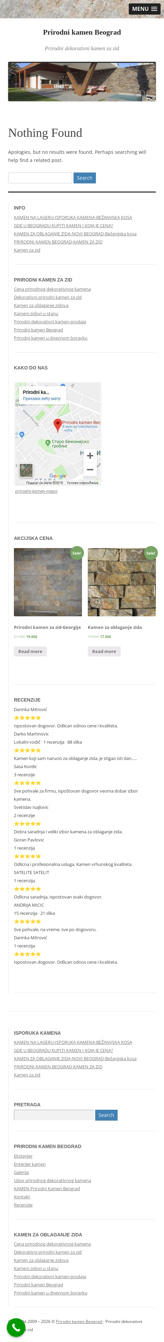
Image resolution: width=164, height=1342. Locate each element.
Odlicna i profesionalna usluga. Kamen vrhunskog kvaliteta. (73, 864)
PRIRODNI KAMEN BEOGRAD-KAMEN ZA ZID (58, 242)
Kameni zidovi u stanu (36, 313)
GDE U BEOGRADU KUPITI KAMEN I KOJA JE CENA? (63, 225)
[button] (145, 9)
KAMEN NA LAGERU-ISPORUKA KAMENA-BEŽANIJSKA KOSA (73, 217)
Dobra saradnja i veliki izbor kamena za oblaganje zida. (68, 832)
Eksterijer (23, 1156)
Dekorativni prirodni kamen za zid (48, 297)
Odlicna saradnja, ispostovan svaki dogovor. (58, 897)
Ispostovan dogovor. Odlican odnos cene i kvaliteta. (66, 726)
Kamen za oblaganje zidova (41, 305)
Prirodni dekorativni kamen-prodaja (50, 322)
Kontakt (22, 1197)
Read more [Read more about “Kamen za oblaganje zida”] (104, 651)
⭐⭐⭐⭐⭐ (27, 823)
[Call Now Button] (16, 1327)
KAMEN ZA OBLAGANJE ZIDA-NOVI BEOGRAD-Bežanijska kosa (75, 234)
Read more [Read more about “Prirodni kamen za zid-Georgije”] (30, 651)
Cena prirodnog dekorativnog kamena (52, 289)
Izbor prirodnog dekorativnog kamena (52, 1180)
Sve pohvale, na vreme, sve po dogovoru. (55, 929)
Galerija (21, 1172)
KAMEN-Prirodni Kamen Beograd (47, 1188)
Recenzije (23, 1205)
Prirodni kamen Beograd (82, 32)
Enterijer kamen (30, 1164)
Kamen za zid (27, 250)
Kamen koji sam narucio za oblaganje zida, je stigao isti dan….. (75, 758)
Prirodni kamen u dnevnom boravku (50, 338)
